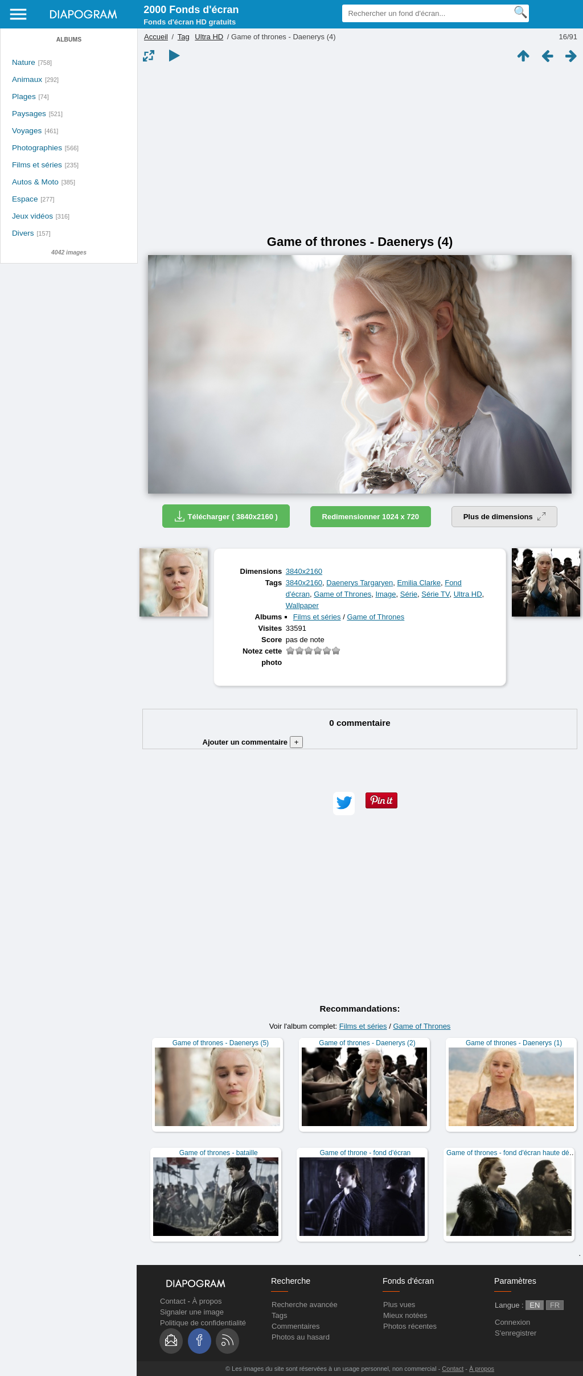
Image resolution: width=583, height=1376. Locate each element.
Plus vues (399, 1304)
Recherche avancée (305, 1304)
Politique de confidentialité (203, 1323)
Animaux (27, 79)
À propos (206, 1301)
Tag (184, 36)
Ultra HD (209, 36)
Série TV (435, 594)
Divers (23, 233)
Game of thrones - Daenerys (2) (367, 1043)
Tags (279, 1315)
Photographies (37, 147)
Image (385, 594)
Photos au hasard (301, 1337)
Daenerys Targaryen (359, 582)
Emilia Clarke (419, 582)
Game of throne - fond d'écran (365, 1153)
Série (408, 594)
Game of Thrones (342, 594)
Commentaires (296, 1326)
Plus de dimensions (504, 516)
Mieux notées (405, 1315)
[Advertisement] (360, 149)
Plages (24, 96)
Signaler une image (192, 1312)
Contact (173, 1301)
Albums (68, 39)
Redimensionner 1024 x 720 (371, 516)
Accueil (156, 36)
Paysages (29, 113)
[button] (344, 803)
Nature (23, 62)
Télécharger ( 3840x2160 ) (226, 516)
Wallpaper (302, 605)
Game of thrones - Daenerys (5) (221, 1043)
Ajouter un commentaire (253, 742)
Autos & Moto (35, 182)
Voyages (27, 130)
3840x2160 (304, 571)
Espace (25, 199)
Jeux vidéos (32, 216)
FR (555, 1305)
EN (534, 1305)
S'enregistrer (515, 1333)
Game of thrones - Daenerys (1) (514, 1043)
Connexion (512, 1322)
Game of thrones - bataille (218, 1153)
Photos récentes (410, 1326)
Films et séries (37, 165)
